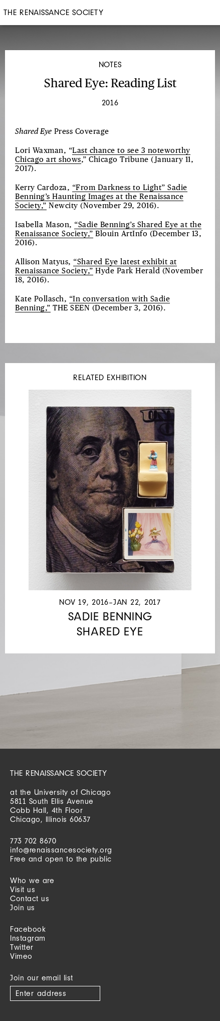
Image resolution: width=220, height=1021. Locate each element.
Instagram (28, 938)
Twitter (22, 947)
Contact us (29, 898)
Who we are (32, 880)
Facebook (28, 929)
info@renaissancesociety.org (61, 850)
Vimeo (21, 956)
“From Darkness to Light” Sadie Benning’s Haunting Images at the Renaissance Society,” (101, 197)
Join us (22, 907)
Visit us (22, 889)
